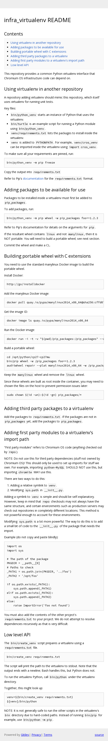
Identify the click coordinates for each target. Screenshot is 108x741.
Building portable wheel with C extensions (38, 51)
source (99, 735)
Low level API (20, 65)
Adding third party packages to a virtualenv (39, 56)
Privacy (36, 735)
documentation (33, 178)
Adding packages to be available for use (37, 47)
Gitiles (25, 735)
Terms (48, 735)
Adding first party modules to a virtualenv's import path (47, 60)
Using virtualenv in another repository (36, 43)
